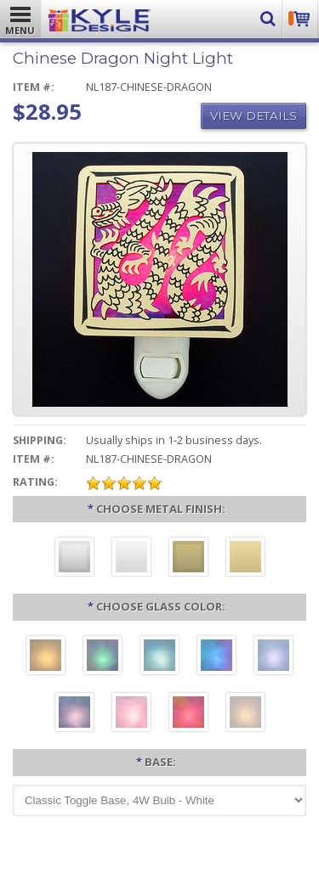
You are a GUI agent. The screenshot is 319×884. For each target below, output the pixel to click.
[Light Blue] (273, 657)
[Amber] (45, 657)
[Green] (102, 657)
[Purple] (74, 714)
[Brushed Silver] (74, 559)
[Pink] (131, 714)
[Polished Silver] (131, 559)
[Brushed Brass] (188, 559)
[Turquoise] (159, 657)
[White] (245, 714)
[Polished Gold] (245, 559)
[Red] (188, 714)
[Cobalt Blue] (216, 657)
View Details (253, 115)
